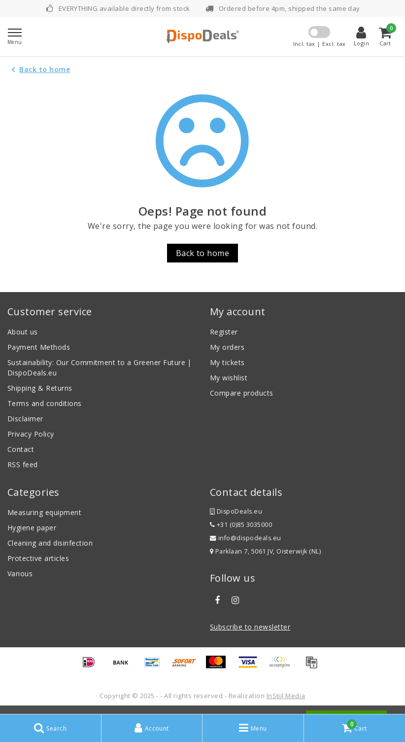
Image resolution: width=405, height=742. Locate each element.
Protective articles (38, 558)
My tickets (227, 362)
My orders (227, 347)
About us (22, 331)
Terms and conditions (44, 403)
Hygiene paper (31, 527)
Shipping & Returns (39, 388)
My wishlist (228, 377)
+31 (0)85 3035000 (241, 524)
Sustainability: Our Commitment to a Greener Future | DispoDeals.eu (99, 367)
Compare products (241, 393)
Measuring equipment (44, 512)
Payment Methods (38, 347)
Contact (20, 449)
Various (20, 573)
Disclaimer (25, 418)
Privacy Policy (30, 434)
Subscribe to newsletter (250, 626)
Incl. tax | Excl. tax (319, 43)
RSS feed (22, 464)
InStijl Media (286, 695)
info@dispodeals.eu (245, 538)
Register (224, 331)
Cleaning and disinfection (50, 543)
